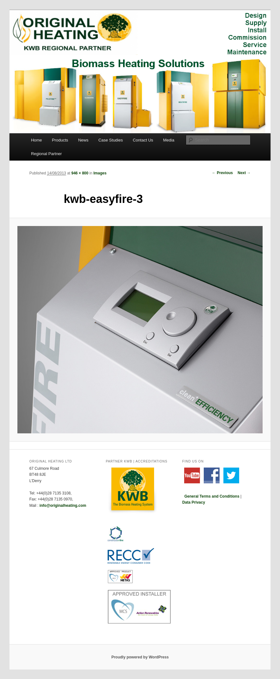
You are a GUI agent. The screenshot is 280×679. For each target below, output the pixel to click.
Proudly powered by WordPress (140, 657)
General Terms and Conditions (212, 496)
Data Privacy (193, 502)
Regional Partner (46, 153)
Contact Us (143, 140)
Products (60, 140)
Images (99, 173)
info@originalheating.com (63, 505)
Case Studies (110, 140)
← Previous (222, 173)
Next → (244, 173)
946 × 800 (79, 173)
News (83, 140)
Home (36, 140)
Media (168, 140)
